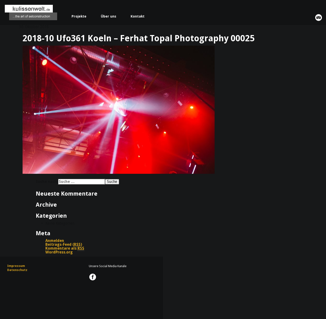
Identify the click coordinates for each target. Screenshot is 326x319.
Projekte (79, 16)
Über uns (108, 16)
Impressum (16, 266)
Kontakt (138, 16)
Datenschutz (17, 270)
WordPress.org (59, 252)
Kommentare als (64, 248)
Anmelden (54, 240)
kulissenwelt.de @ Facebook (93, 277)
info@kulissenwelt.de (318, 17)
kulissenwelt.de (31, 12)
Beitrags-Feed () (63, 244)
